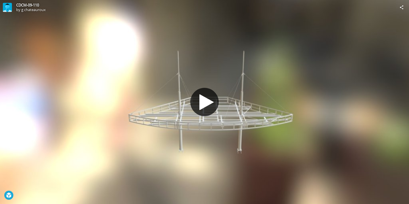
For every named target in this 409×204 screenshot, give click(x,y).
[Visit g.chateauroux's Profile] (7, 7)
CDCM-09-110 (27, 5)
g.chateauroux (33, 9)
